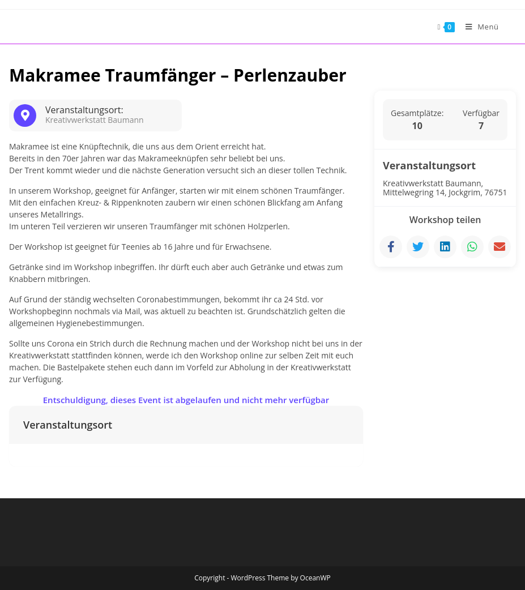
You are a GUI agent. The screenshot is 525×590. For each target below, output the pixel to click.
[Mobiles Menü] (478, 27)
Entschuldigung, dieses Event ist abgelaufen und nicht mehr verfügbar (186, 399)
